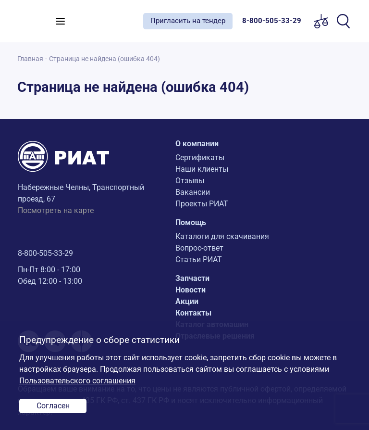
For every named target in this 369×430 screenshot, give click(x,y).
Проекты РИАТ (201, 203)
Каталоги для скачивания (222, 236)
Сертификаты (199, 157)
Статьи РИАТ (198, 259)
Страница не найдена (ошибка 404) (104, 59)
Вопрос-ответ (199, 248)
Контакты (193, 312)
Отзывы (189, 180)
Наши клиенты (201, 169)
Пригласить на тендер (187, 20)
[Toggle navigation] (60, 21)
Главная (30, 59)
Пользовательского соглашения (77, 380)
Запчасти (192, 278)
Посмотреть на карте (56, 210)
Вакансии (192, 192)
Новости (190, 289)
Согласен (53, 405)
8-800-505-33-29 (45, 253)
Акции (186, 301)
